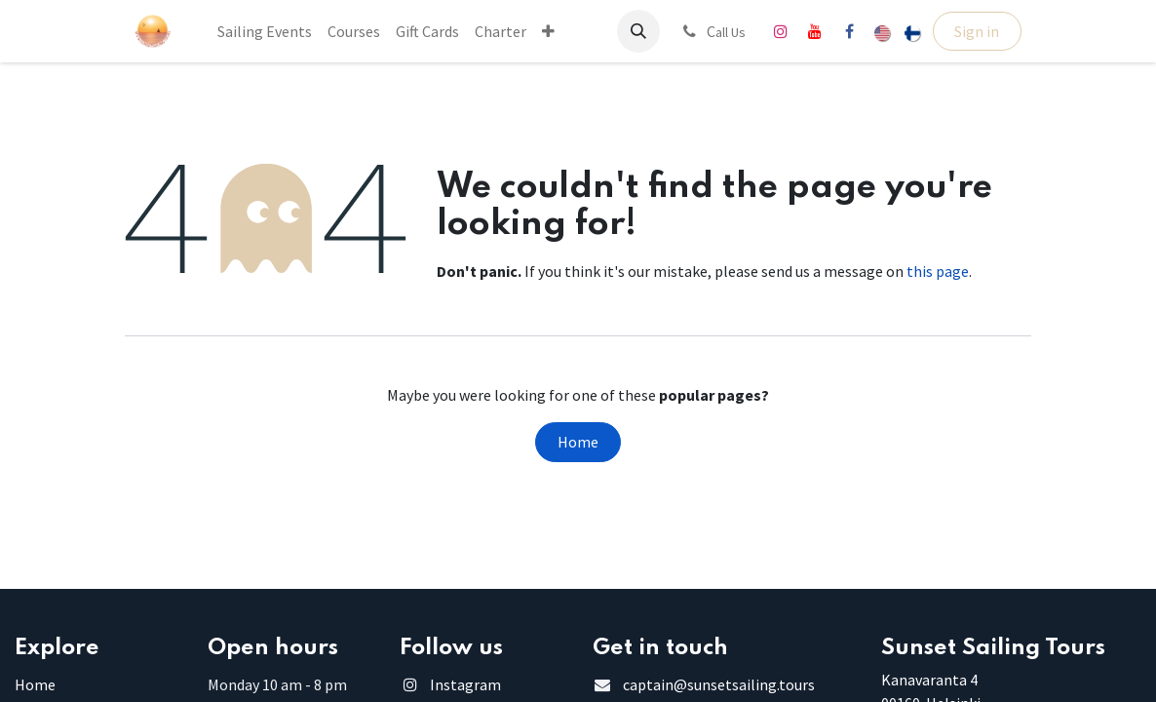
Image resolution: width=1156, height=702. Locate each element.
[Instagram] (780, 31)
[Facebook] (849, 31)
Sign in (976, 31)
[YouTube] (814, 31)
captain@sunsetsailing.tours (719, 684)
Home (578, 441)
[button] (638, 31)
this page (937, 271)
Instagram (465, 684)
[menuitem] (265, 31)
